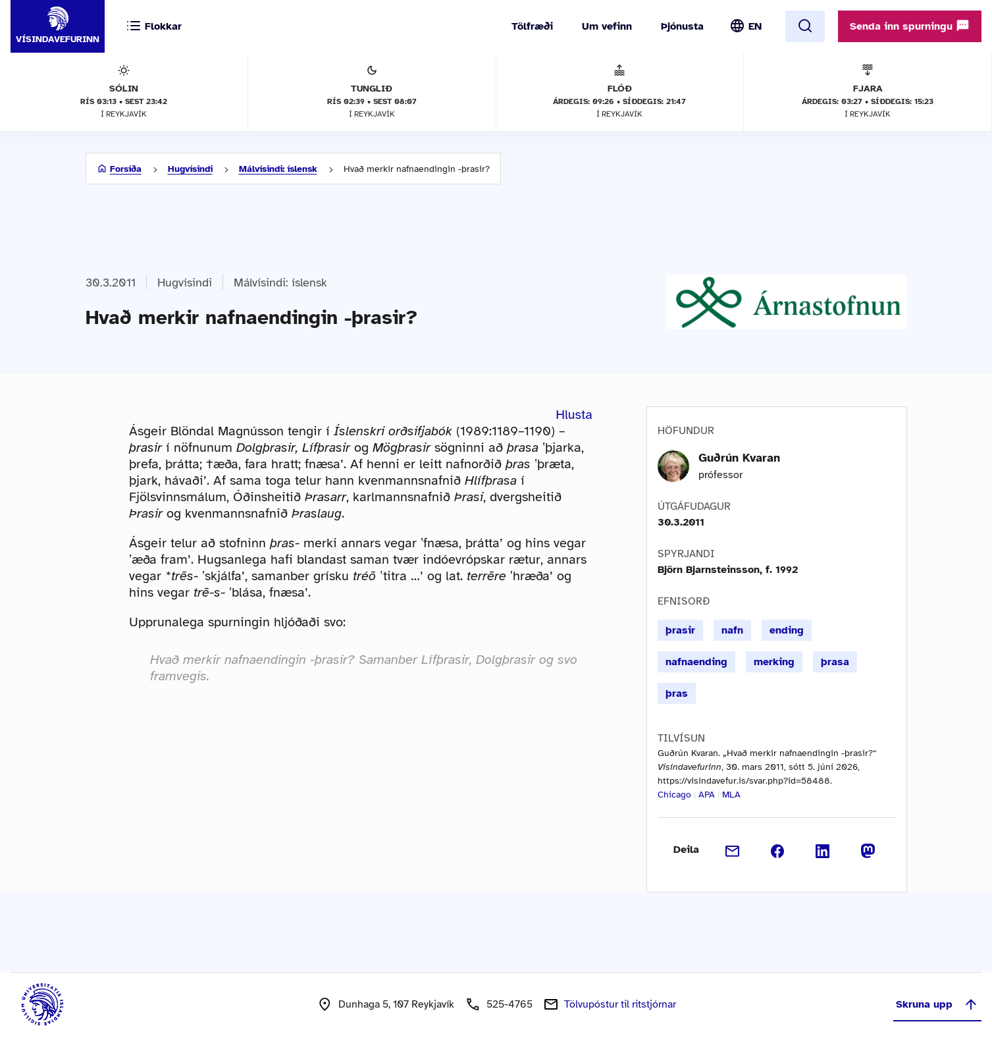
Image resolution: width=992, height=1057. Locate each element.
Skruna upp (937, 1004)
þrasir (680, 630)
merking (774, 661)
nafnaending (696, 661)
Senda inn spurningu (910, 25)
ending (787, 630)
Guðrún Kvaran (739, 457)
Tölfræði (532, 26)
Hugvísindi (190, 169)
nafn (732, 630)
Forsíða (126, 169)
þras (677, 693)
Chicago (674, 794)
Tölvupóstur (620, 1004)
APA (706, 794)
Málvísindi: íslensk (278, 169)
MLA (731, 794)
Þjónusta (682, 26)
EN (755, 26)
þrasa (835, 661)
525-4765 (509, 1004)
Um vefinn (607, 26)
